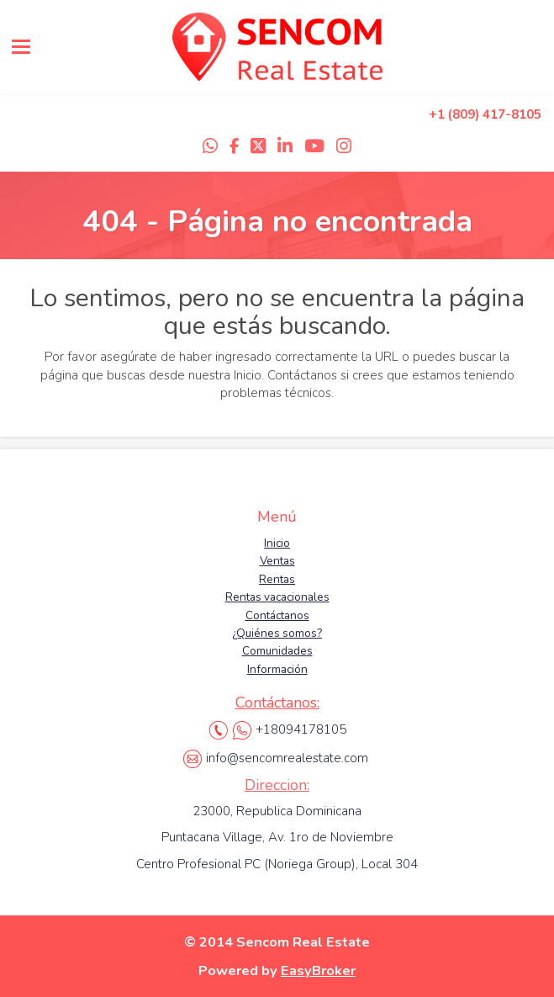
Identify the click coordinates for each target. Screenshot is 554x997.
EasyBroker (318, 970)
